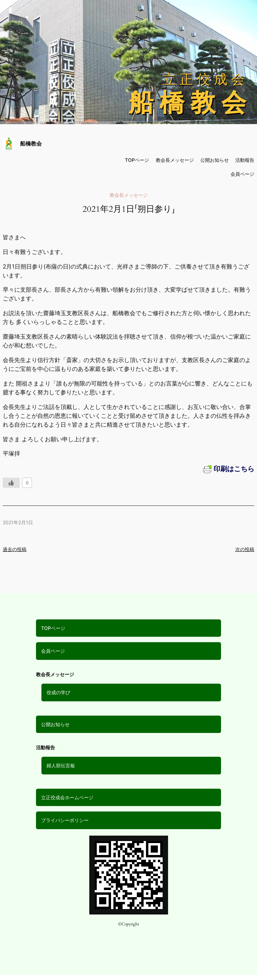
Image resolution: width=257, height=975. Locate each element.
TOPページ (53, 628)
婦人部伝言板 (61, 765)
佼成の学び (58, 692)
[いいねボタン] (11, 483)
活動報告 (244, 160)
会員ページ (53, 651)
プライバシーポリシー (65, 820)
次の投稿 (244, 549)
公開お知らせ (55, 724)
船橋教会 (31, 143)
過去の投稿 (14, 549)
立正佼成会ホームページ (67, 797)
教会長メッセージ (175, 160)
